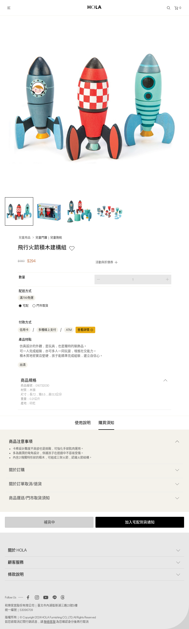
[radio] (24, 306)
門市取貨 (42, 305)
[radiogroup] (33, 306)
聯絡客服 (50, 622)
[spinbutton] (133, 279)
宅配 (26, 305)
